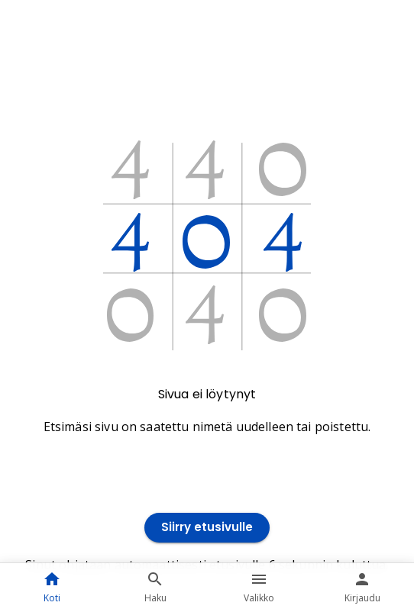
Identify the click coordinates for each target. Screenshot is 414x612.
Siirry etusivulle (207, 528)
